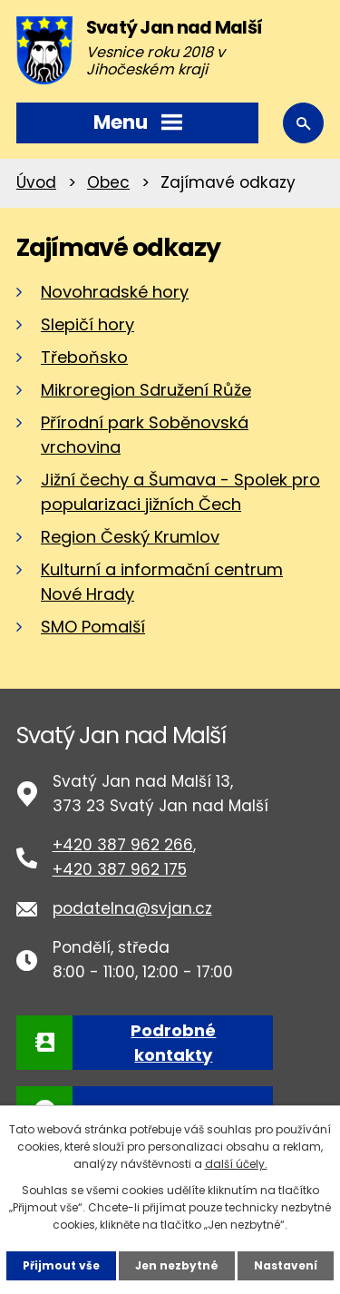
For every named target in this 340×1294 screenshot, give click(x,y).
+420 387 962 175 (120, 869)
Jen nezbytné (177, 1265)
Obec (108, 182)
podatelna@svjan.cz (132, 908)
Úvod (36, 182)
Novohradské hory (115, 291)
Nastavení (285, 1265)
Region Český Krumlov (130, 536)
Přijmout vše (61, 1265)
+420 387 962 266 (123, 845)
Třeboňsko (84, 357)
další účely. (236, 1163)
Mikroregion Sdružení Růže (146, 389)
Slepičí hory (87, 324)
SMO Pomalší (93, 626)
